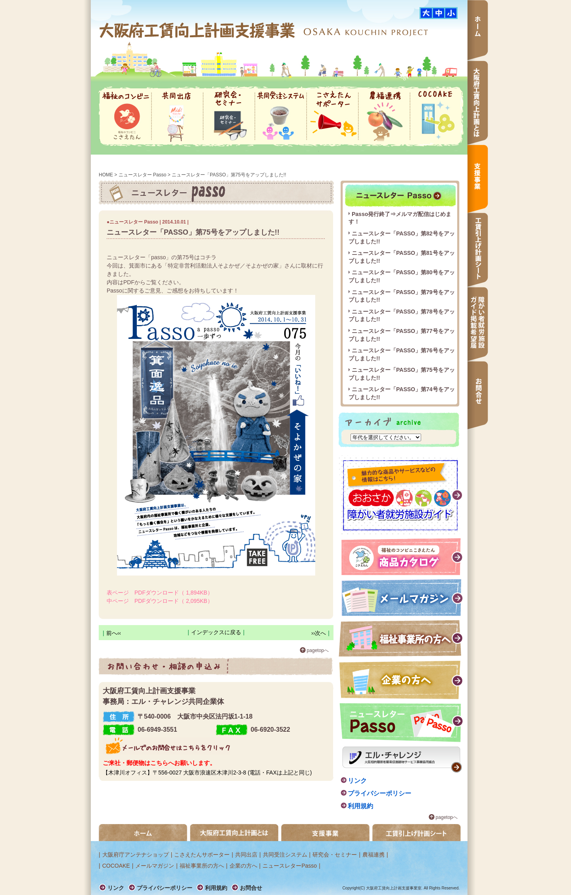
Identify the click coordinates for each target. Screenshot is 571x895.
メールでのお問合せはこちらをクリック (166, 746)
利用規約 (360, 806)
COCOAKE (436, 116)
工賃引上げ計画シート (478, 250)
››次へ (318, 633)
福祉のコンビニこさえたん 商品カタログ (402, 556)
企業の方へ (401, 680)
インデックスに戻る (216, 632)
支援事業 (478, 179)
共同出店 (177, 116)
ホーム (478, 30)
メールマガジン (402, 597)
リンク (357, 780)
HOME (106, 175)
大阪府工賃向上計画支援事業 (198, 30)
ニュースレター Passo (143, 175)
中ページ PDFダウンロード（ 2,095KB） (160, 601)
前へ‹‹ (113, 633)
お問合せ (478, 395)
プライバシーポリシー (379, 793)
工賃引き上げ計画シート (416, 832)
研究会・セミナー (229, 116)
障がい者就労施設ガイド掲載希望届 (478, 324)
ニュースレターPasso (290, 865)
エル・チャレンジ (402, 759)
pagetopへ (318, 650)
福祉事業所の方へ (401, 638)
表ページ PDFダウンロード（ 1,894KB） (160, 592)
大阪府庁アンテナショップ (135, 854)
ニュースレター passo (400, 195)
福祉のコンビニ (125, 116)
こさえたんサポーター (332, 116)
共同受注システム (281, 116)
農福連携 (384, 116)
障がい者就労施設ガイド (401, 494)
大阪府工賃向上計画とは (478, 103)
